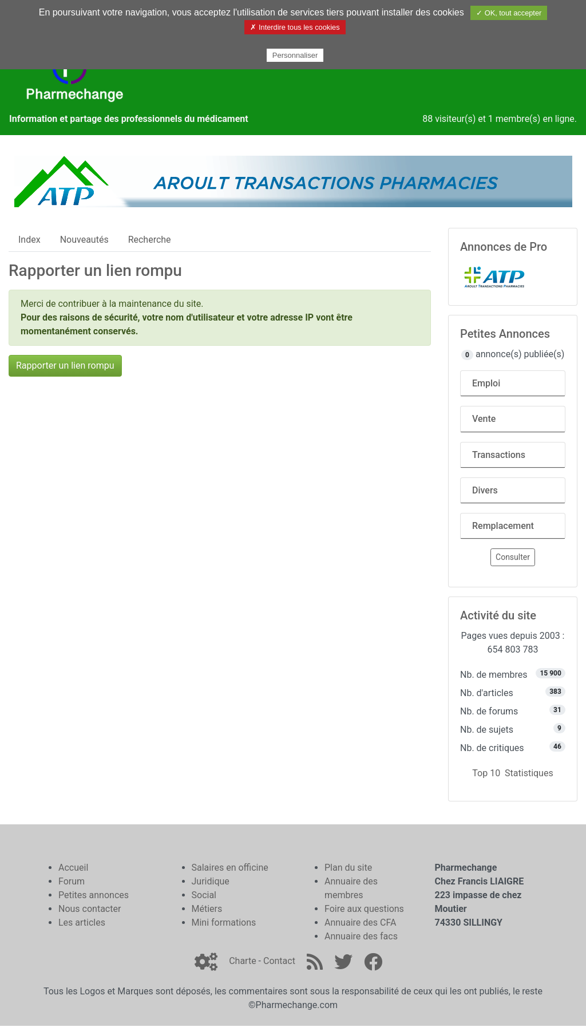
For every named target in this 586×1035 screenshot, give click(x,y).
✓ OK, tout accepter (508, 13)
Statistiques (529, 773)
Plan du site (348, 867)
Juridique (210, 881)
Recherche (149, 239)
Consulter (513, 557)
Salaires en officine (230, 867)
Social (204, 895)
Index (29, 239)
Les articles (81, 922)
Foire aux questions (364, 908)
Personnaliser (295, 55)
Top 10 (486, 773)
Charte (242, 960)
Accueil (73, 867)
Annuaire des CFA (360, 922)
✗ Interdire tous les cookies (294, 27)
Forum (71, 881)
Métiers (207, 908)
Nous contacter (89, 908)
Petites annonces (93, 895)
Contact (279, 960)
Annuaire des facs (361, 936)
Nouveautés (84, 239)
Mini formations (224, 922)
